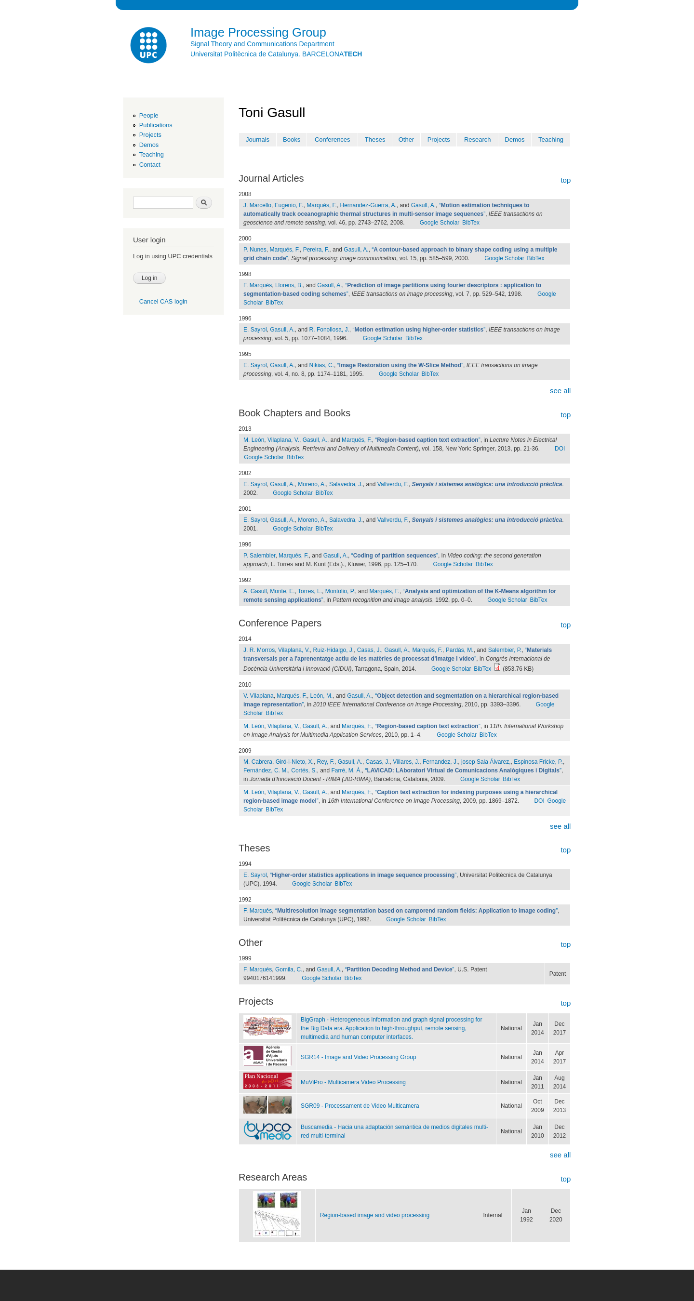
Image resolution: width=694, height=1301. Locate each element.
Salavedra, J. (346, 484)
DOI (560, 448)
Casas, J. (369, 650)
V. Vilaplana (258, 695)
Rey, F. (325, 761)
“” (419, 329)
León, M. (321, 695)
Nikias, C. (321, 365)
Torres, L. (310, 591)
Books (291, 139)
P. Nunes (255, 249)
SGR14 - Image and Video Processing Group (358, 1057)
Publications (156, 125)
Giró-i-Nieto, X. (295, 761)
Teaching (151, 154)
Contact (149, 164)
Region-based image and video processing (374, 1215)
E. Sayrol (255, 329)
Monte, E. (282, 591)
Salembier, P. (505, 650)
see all (560, 390)
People (149, 115)
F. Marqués (257, 285)
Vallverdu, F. (393, 484)
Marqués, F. (322, 205)
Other (406, 139)
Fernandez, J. (440, 761)
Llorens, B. (289, 285)
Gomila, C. (289, 969)
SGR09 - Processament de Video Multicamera (360, 1105)
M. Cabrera (257, 761)
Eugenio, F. (289, 205)
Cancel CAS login (163, 301)
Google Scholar (440, 222)
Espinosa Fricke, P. (538, 761)
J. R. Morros (259, 650)
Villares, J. (406, 761)
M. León (253, 440)
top (566, 180)
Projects (150, 134)
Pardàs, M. (460, 650)
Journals (257, 139)
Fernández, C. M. (265, 770)
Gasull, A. (423, 205)
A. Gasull (255, 591)
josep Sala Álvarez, (486, 761)
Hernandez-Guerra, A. (368, 205)
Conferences (332, 139)
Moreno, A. (312, 484)
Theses (375, 139)
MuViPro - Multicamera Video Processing (353, 1082)
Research (477, 139)
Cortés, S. (304, 770)
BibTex (471, 222)
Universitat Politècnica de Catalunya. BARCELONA (276, 54)
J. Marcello (257, 205)
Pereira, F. (316, 249)
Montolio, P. (340, 591)
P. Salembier (259, 555)
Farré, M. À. (347, 770)
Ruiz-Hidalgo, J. (333, 650)
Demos (149, 144)
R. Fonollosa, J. (329, 329)
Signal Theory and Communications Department (262, 44)
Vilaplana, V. (283, 440)
